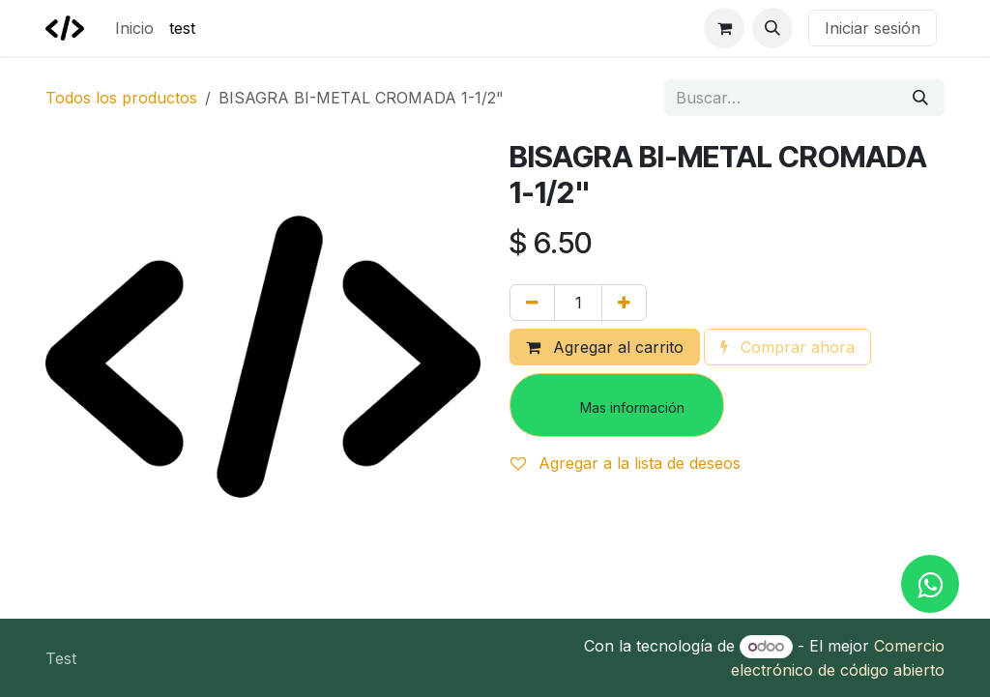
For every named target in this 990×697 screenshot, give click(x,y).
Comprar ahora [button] (787, 347)
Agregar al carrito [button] (605, 347)
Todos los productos (121, 97)
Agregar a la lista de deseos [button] (625, 463)
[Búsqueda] (920, 97)
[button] (772, 28)
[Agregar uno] (624, 302)
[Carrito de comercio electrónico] (724, 28)
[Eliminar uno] (532, 302)
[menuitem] (134, 28)
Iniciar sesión (872, 28)
